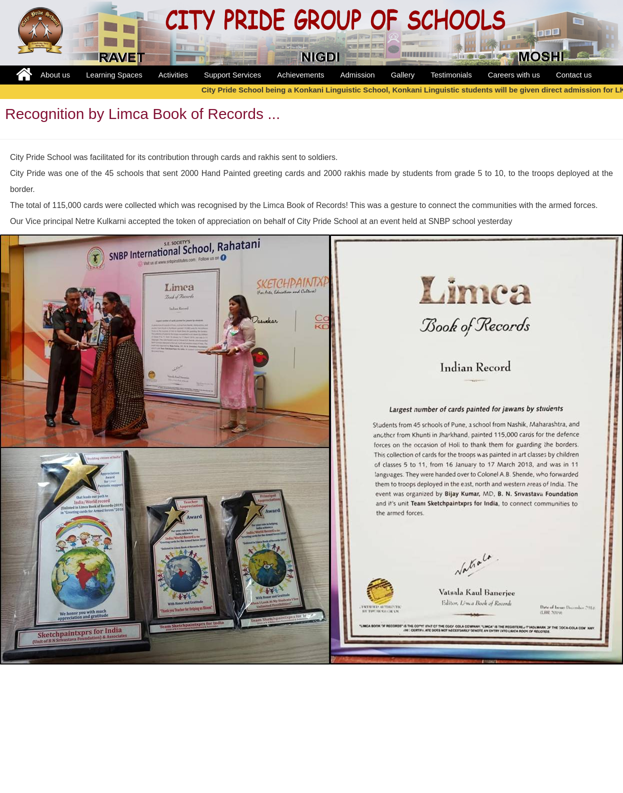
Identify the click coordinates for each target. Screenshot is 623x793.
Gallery (403, 74)
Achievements (300, 74)
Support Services (232, 74)
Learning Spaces (114, 74)
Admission (357, 74)
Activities (173, 74)
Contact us (574, 74)
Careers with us (514, 74)
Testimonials (451, 74)
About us (55, 74)
